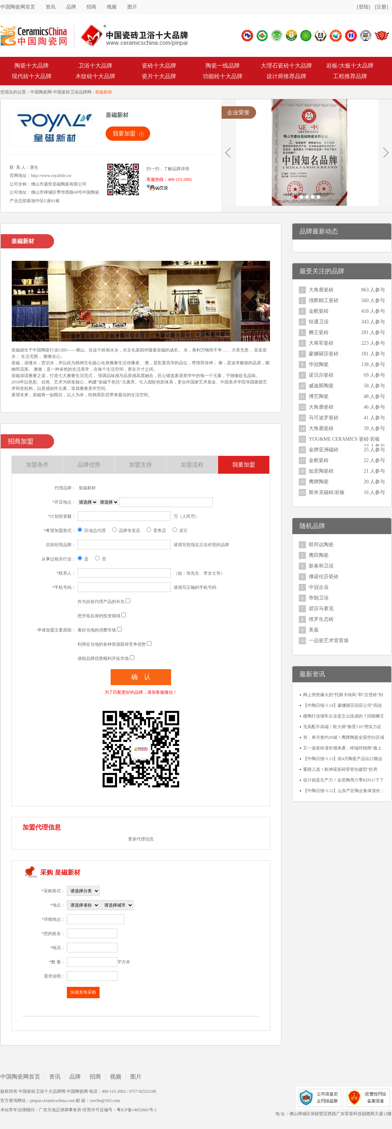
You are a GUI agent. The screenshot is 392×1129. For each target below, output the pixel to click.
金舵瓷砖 (319, 311)
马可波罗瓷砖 (324, 417)
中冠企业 (319, 587)
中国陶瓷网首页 (17, 7)
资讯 (50, 7)
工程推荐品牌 (350, 76)
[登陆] (363, 7)
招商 (91, 7)
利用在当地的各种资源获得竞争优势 (112, 644)
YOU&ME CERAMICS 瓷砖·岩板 (344, 439)
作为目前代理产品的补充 (101, 601)
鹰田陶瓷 (319, 555)
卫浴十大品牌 (95, 66)
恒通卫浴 (319, 321)
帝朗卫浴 (319, 598)
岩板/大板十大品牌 (349, 66)
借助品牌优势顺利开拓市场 (103, 658)
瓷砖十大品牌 (159, 66)
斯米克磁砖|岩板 (327, 492)
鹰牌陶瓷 (319, 481)
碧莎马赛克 (321, 608)
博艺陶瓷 (319, 396)
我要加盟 (124, 133)
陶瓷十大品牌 (32, 66)
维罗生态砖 (321, 619)
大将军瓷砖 (321, 343)
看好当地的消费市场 (97, 630)
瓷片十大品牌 (159, 76)
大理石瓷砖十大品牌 (286, 66)
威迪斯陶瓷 (321, 385)
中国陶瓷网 (41, 92)
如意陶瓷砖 (321, 471)
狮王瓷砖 (319, 332)
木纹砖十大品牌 (95, 76)
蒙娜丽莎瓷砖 (324, 353)
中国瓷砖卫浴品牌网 (72, 92)
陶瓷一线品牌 (223, 66)
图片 (132, 7)
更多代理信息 (141, 839)
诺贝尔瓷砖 (321, 375)
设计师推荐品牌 (286, 76)
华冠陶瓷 (319, 364)
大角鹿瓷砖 (321, 289)
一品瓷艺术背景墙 (329, 640)
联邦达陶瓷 (321, 544)
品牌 (71, 7)
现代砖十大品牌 (32, 76)
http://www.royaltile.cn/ (51, 175)
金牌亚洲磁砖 (324, 449)
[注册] (381, 7)
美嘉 (314, 630)
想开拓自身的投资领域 (99, 615)
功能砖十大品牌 (223, 76)
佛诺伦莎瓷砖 (324, 576)
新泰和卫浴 (321, 566)
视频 (112, 7)
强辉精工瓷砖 (324, 300)
